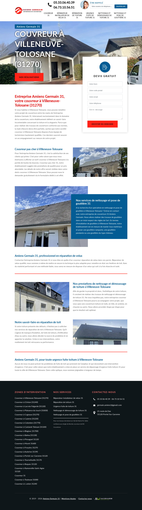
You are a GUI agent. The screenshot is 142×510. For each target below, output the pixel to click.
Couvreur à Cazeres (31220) (26, 418)
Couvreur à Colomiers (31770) (27, 423)
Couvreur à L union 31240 (26, 484)
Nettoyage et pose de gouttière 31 (120, 15)
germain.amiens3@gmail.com (109, 405)
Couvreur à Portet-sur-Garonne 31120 (31, 456)
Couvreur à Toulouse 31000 (26, 479)
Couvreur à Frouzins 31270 (26, 447)
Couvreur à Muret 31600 (25, 443)
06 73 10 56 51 (118, 399)
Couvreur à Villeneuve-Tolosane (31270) (31, 398)
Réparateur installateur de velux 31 (62, 15)
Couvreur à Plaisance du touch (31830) (31, 410)
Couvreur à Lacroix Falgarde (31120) (30, 406)
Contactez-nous (85, 499)
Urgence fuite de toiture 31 (90, 15)
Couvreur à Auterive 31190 (26, 451)
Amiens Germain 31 (51, 499)
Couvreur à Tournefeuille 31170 (28, 460)
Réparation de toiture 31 (77, 15)
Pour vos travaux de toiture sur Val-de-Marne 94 (68, 421)
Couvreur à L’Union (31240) (26, 402)
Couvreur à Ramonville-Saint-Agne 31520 (29, 469)
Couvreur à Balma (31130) (26, 435)
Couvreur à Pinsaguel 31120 (27, 439)
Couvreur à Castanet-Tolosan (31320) (30, 427)
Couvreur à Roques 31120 (26, 464)
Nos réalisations (29, 77)
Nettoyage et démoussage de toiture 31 (104, 15)
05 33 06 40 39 (103, 399)
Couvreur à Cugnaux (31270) (27, 414)
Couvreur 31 (48, 14)
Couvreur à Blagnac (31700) (26, 431)
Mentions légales (69, 499)
